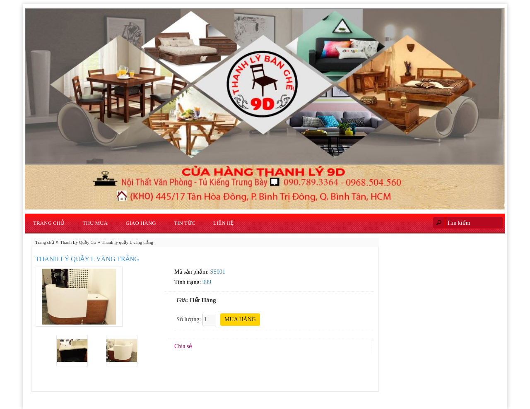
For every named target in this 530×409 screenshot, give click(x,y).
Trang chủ (49, 223)
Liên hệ (223, 223)
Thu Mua (95, 223)
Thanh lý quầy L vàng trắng (127, 242)
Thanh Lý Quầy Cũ (78, 242)
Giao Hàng (140, 223)
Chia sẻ (183, 346)
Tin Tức (184, 223)
